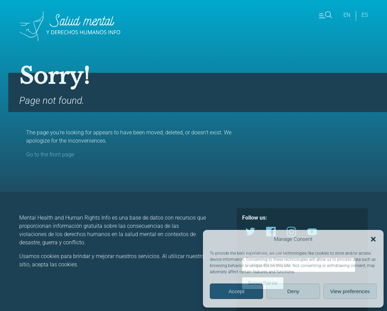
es (365, 15)
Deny (293, 291)
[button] (373, 239)
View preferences (350, 291)
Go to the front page (50, 154)
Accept (236, 291)
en (346, 15)
